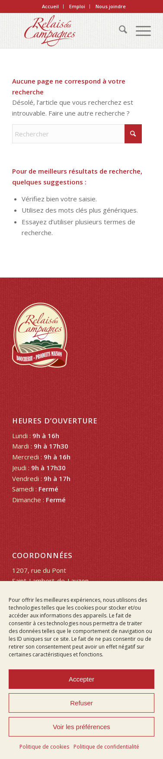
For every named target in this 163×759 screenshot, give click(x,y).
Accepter (81, 679)
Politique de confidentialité (106, 746)
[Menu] (139, 30)
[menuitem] (51, 6)
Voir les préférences (81, 726)
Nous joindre (111, 6)
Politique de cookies (44, 746)
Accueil (50, 6)
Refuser (81, 703)
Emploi (77, 6)
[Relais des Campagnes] (67, 30)
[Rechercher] (118, 30)
